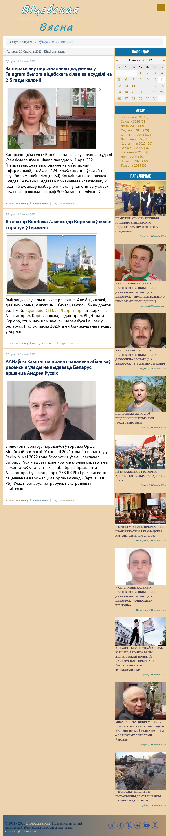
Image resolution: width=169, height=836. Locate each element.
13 (126, 86)
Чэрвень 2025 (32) (134, 161)
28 (133, 99)
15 (140, 86)
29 (140, 99)
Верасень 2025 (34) (135, 148)
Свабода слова (41, 343)
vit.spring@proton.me (20, 831)
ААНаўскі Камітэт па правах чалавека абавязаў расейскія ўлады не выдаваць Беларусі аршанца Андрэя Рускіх (58, 367)
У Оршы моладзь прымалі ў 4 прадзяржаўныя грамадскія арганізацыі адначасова (139, 531)
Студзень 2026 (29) (135, 130)
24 (154, 92)
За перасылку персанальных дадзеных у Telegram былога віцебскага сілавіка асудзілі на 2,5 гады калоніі (59, 74)
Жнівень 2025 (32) (134, 152)
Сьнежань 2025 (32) (136, 135)
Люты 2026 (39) (132, 126)
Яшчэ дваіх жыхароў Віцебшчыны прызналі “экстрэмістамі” (134, 418)
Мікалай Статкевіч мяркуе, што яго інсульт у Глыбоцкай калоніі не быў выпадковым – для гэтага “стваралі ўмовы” (140, 730)
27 (126, 99)
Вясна (56, 26)
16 (147, 86)
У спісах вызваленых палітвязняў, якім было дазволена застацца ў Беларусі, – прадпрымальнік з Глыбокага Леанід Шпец (140, 292)
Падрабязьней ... (65, 203)
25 (162, 92)
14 (133, 86)
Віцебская (50, 9)
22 (140, 92)
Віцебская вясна (38, 823)
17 (154, 86)
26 (119, 99)
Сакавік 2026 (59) (134, 121)
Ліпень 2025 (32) (133, 157)
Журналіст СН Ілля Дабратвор (54, 310)
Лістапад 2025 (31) (135, 139)
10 (154, 79)
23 (147, 92)
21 (133, 92)
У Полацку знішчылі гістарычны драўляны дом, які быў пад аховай (138, 796)
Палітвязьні (39, 203)
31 (154, 99)
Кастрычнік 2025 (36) (136, 143)
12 (119, 86)
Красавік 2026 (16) (134, 117)
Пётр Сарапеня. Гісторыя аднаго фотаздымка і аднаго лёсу (140, 476)
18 (162, 86)
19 (119, 92)
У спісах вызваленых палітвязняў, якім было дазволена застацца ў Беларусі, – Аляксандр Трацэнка (135, 596)
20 (126, 92)
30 (147, 99)
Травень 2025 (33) (134, 165)
